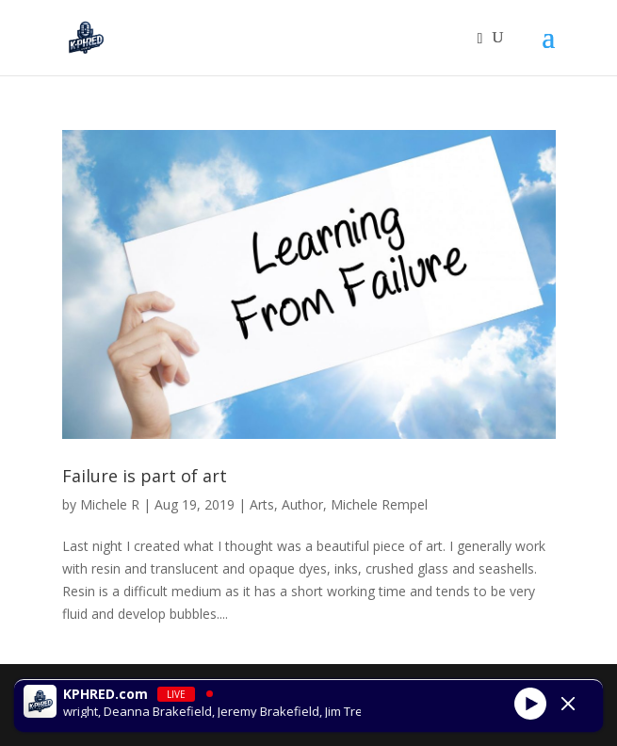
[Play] (530, 703)
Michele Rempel (379, 504)
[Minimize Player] (568, 703)
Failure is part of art (144, 475)
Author (302, 504)
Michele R (109, 504)
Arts (262, 504)
